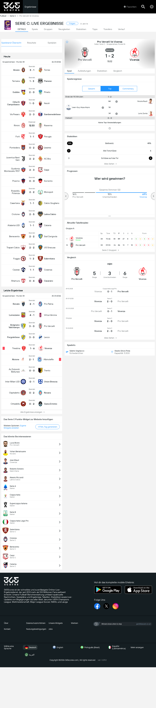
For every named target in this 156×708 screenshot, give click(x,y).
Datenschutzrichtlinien (35, 623)
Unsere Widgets (56, 623)
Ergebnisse (30, 6)
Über (6, 623)
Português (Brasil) (90, 647)
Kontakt (7, 629)
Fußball (5, 15)
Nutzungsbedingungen (36, 629)
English (57, 647)
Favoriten (130, 6)
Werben (74, 623)
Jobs (51, 629)
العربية (29, 654)
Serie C (14, 15)
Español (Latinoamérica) (116, 647)
